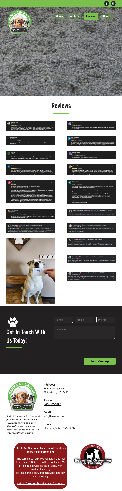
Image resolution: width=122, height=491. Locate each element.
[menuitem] (61, 16)
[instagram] (113, 4)
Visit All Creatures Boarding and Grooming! (41, 483)
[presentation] (78, 348)
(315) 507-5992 (52, 404)
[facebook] (106, 4)
